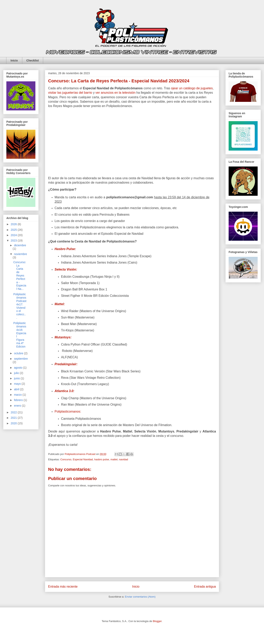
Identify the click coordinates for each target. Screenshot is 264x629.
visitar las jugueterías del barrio (70, 92)
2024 (14, 235)
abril (17, 389)
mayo (17, 383)
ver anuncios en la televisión (115, 92)
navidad (123, 459)
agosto (18, 367)
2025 (14, 229)
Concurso (65, 459)
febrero (18, 400)
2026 (14, 224)
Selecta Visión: (66, 269)
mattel (114, 459)
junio (17, 378)
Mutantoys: (63, 337)
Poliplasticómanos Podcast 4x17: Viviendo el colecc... (19, 306)
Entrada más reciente (63, 586)
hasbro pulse (101, 459)
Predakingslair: (66, 364)
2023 (14, 240)
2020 (14, 423)
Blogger (157, 621)
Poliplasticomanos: (68, 411)
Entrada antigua (205, 586)
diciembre (20, 245)
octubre (19, 353)
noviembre (20, 254)
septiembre (21, 358)
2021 (14, 417)
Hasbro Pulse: (65, 249)
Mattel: (60, 304)
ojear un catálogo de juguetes (192, 88)
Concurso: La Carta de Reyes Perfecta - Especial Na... (19, 275)
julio (17, 373)
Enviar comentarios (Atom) (140, 596)
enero (18, 405)
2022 (14, 412)
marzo (18, 394)
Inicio (14, 60)
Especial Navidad (83, 459)
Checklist (32, 60)
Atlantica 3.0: (65, 391)
